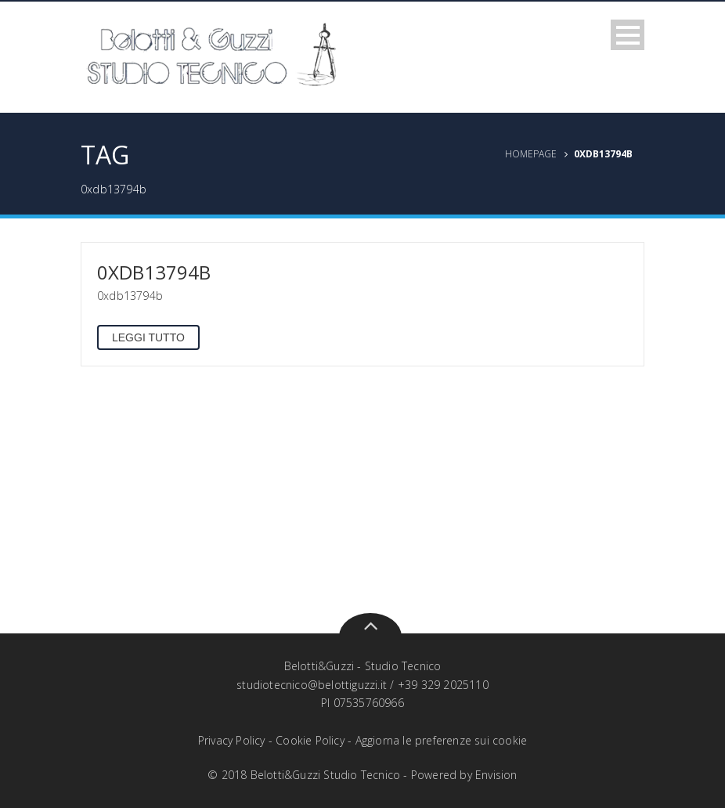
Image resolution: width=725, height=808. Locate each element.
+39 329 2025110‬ (443, 684)
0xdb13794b (154, 272)
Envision (496, 774)
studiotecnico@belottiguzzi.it (311, 684)
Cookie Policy (310, 740)
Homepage (531, 154)
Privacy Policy (231, 740)
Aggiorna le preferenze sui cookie (441, 740)
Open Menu (627, 35)
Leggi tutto (148, 337)
